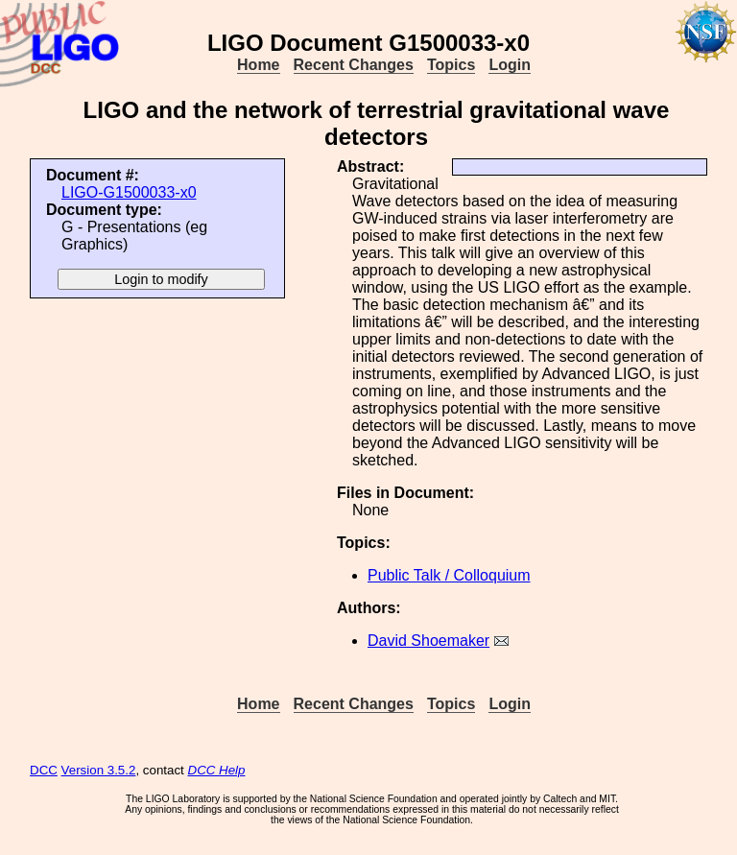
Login (509, 65)
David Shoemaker (428, 640)
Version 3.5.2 (98, 770)
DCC (44, 770)
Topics (451, 65)
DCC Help (217, 770)
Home (258, 65)
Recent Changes (354, 65)
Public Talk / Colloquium (449, 575)
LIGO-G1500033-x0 (129, 192)
